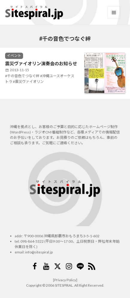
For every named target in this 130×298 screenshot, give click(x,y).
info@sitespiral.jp (39, 252)
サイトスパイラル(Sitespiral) (34, 12)
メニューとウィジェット (114, 12)
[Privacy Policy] (65, 280)
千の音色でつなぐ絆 (23, 76)
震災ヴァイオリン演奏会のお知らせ (41, 63)
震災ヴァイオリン (29, 81)
